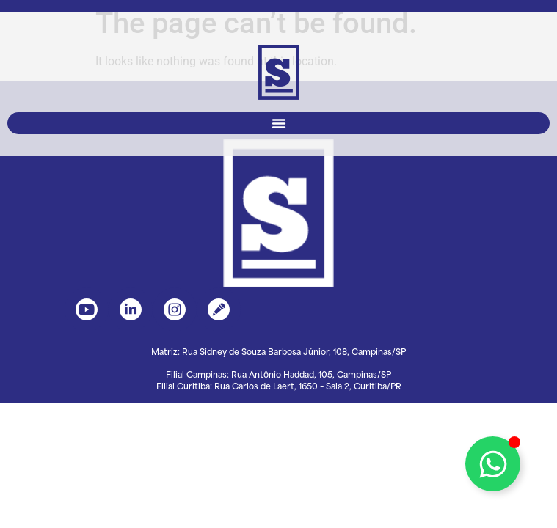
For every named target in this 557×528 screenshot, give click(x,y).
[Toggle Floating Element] (492, 463)
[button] (278, 123)
